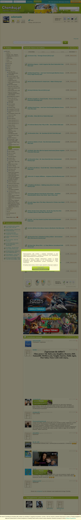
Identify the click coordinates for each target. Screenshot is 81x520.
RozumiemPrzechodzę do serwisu (41, 268)
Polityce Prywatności (71, 518)
